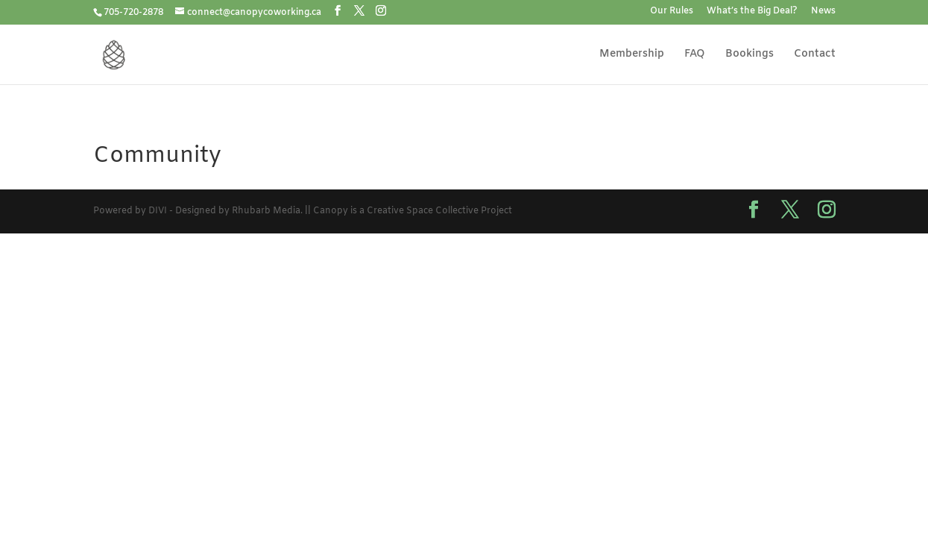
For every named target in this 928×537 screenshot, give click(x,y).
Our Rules (671, 12)
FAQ (694, 55)
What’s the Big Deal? (752, 12)
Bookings (749, 55)
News (823, 12)
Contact (815, 55)
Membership (631, 55)
